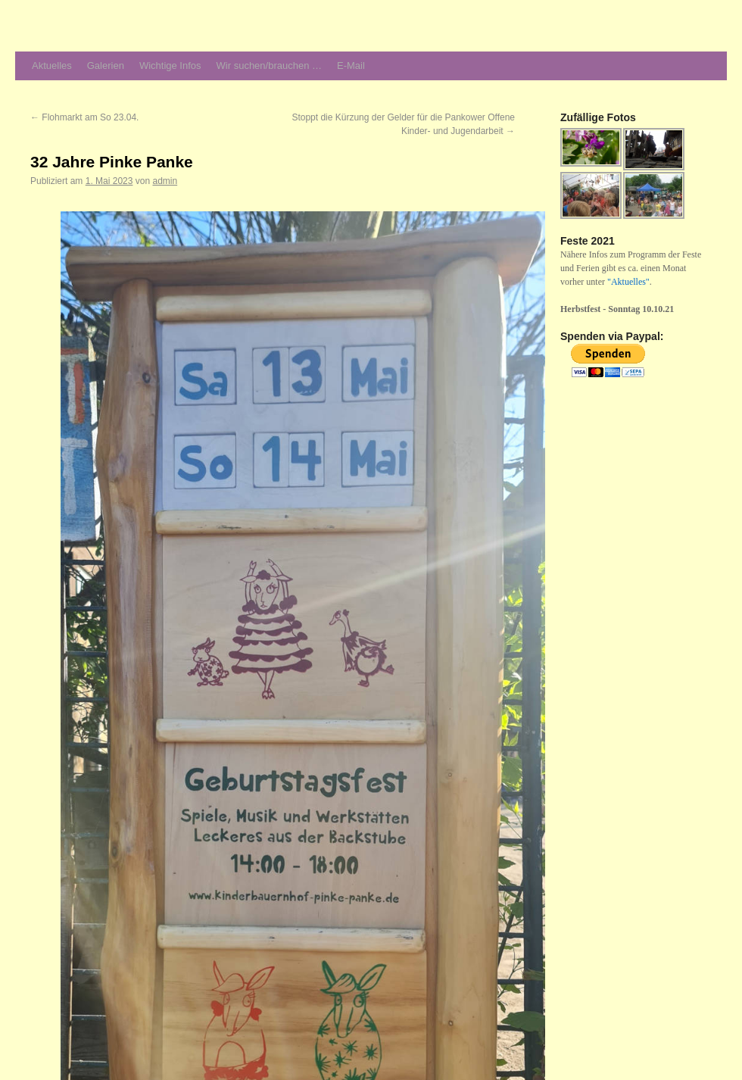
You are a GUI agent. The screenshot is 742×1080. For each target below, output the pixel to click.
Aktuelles (52, 65)
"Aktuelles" (628, 281)
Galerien (105, 65)
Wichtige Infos (170, 65)
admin (164, 181)
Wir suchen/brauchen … (269, 65)
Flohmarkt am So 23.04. (84, 117)
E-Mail (351, 65)
